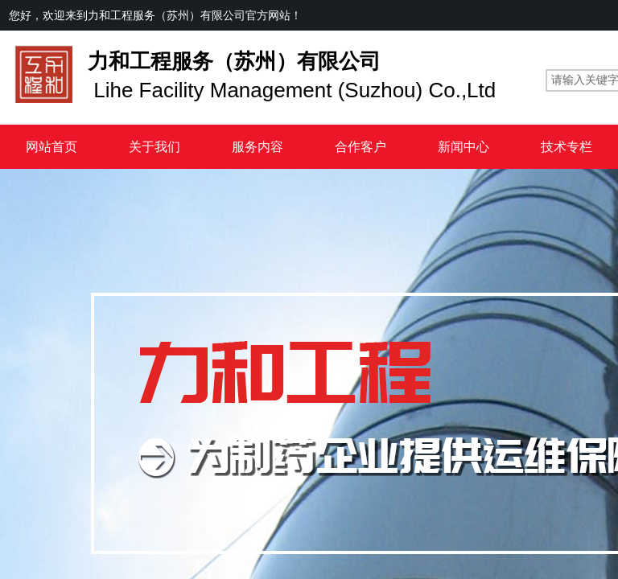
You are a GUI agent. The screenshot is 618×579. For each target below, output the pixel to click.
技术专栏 (566, 147)
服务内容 (257, 147)
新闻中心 (463, 147)
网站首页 (51, 147)
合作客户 (360, 147)
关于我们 (154, 147)
